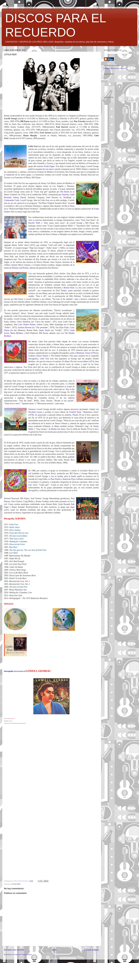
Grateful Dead (75, 412)
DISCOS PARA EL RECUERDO (115, 68)
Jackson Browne (25, 327)
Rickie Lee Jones (58, 429)
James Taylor (44, 330)
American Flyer (68, 479)
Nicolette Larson (35, 412)
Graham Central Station (38, 356)
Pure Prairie (55, 479)
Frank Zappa (49, 166)
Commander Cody (11, 200)
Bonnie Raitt (69, 288)
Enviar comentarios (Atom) (23, 954)
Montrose (80, 353)
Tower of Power (91, 353)
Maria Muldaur (16, 333)
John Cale (18, 324)
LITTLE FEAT (16, 884)
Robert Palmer (29, 324)
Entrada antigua (91, 950)
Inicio (54, 950)
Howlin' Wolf (34, 223)
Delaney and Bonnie (20, 268)
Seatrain (65, 194)
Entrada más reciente (14, 950)
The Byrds (64, 192)
